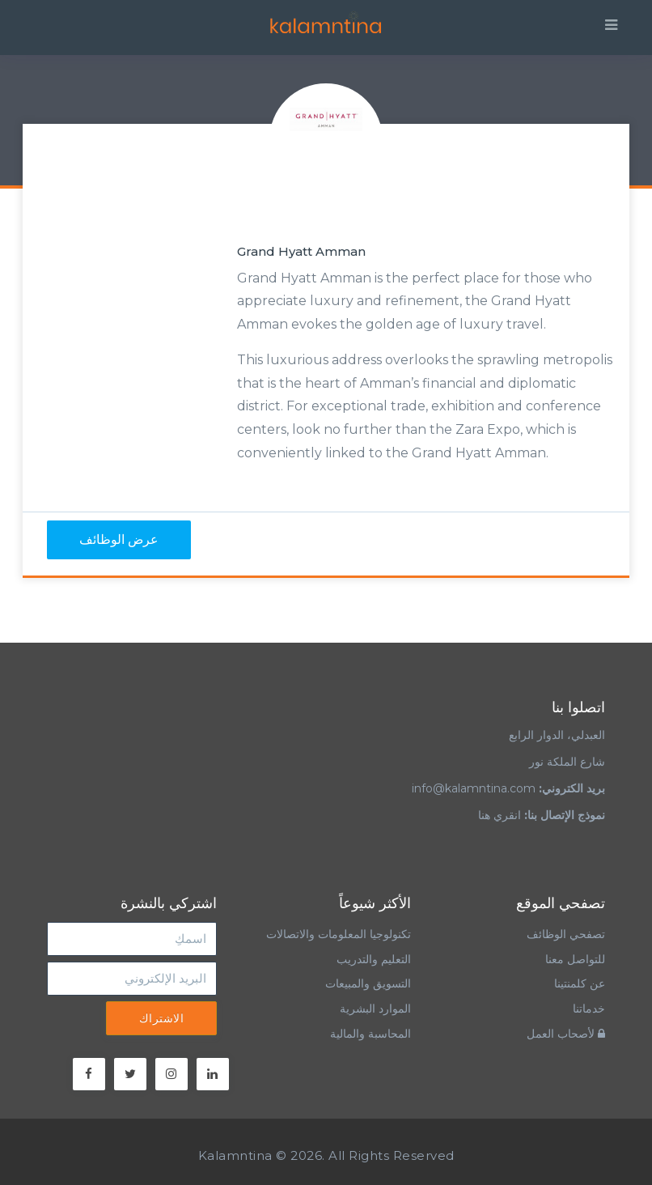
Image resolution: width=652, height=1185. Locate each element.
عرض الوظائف (119, 539)
